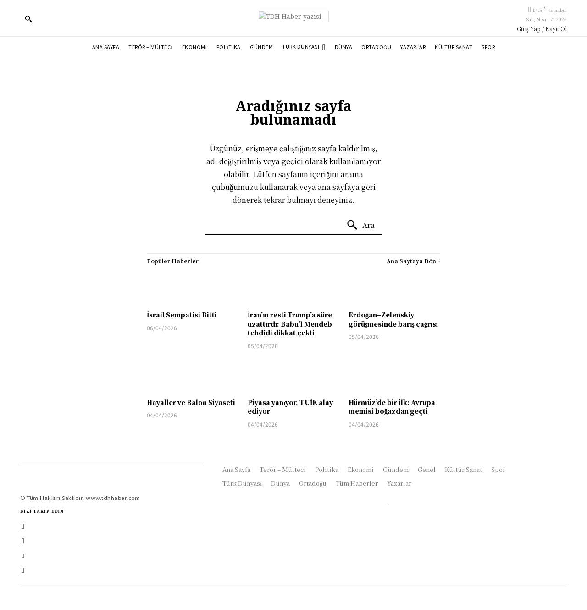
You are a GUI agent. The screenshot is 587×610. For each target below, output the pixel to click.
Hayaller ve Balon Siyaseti (191, 402)
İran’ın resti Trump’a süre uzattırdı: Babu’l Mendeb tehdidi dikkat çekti (290, 323)
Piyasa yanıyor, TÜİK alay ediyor (290, 407)
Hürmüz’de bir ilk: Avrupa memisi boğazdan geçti (392, 407)
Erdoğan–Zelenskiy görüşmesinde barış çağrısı (393, 319)
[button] (28, 19)
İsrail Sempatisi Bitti (182, 314)
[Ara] (360, 225)
